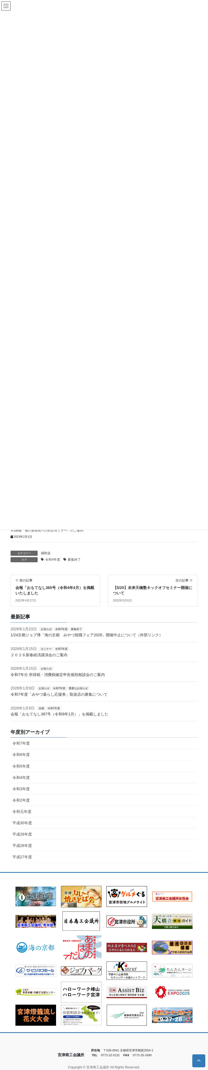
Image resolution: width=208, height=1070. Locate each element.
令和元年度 (21, 811)
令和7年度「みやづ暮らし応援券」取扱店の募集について (59, 694)
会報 (41, 708)
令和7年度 (61, 629)
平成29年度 (22, 834)
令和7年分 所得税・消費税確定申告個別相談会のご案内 (58, 674)
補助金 (46, 553)
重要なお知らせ (78, 688)
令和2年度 (21, 800)
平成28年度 (22, 845)
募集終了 (74, 559)
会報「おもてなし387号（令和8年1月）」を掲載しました (59, 714)
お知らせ (46, 629)
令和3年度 (21, 789)
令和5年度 (21, 766)
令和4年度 (52, 559)
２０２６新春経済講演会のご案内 (39, 655)
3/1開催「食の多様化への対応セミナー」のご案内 (47, 530)
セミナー (46, 648)
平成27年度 (22, 857)
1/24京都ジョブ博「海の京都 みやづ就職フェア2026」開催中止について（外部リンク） (87, 635)
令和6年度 (21, 754)
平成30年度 (22, 823)
